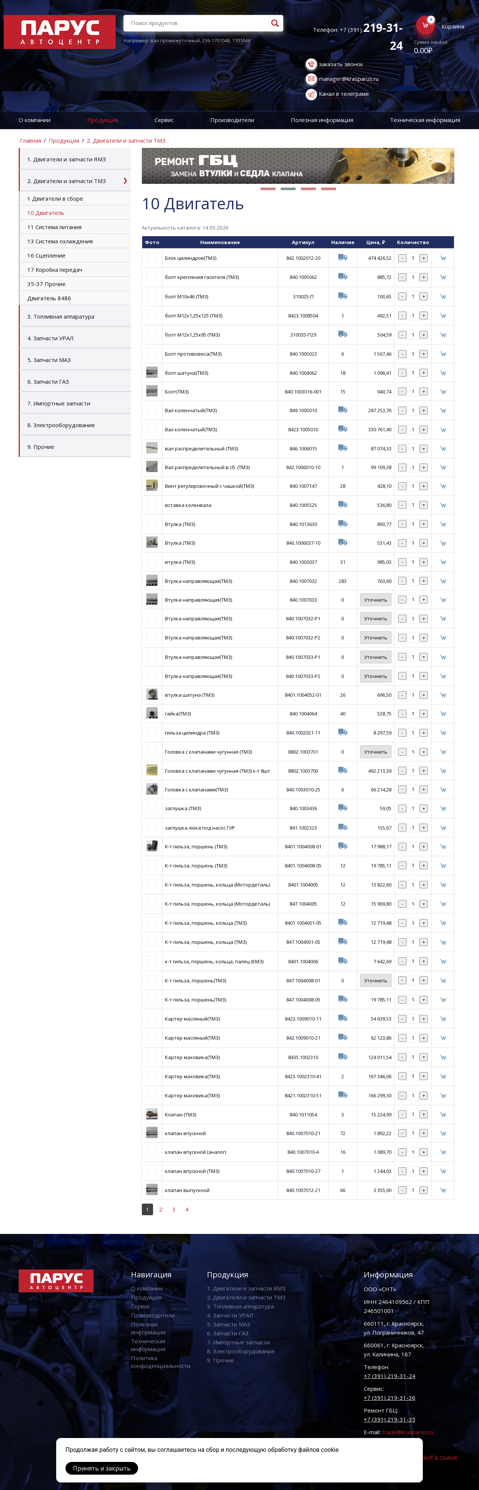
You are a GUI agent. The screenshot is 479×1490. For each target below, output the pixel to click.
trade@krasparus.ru (407, 1432)
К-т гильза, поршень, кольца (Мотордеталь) (217, 884)
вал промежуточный (175, 40)
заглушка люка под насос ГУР (200, 827)
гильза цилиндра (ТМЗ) (192, 732)
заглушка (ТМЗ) (183, 808)
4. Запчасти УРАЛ (50, 338)
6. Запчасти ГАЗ (48, 381)
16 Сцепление (46, 255)
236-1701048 (216, 40)
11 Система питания (54, 227)
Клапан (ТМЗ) (180, 1114)
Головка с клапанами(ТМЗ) (196, 789)
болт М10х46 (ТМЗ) (186, 296)
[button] (268, 189)
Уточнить (375, 599)
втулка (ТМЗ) (180, 562)
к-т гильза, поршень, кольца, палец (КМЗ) (214, 961)
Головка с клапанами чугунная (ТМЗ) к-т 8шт (217, 770)
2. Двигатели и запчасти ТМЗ (126, 140)
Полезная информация (322, 120)
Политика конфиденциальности (160, 1361)
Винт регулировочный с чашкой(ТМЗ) (209, 486)
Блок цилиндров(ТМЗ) (190, 258)
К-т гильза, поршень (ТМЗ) (196, 846)
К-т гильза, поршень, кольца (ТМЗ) (206, 922)
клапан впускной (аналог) (195, 1152)
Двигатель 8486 (49, 298)
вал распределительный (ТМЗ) (201, 448)
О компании (35, 120)
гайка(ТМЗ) (178, 713)
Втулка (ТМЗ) (180, 524)
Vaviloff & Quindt (435, 1457)
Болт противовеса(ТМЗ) (193, 353)
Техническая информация (148, 1345)
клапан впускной (185, 1133)
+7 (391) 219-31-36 (389, 1397)
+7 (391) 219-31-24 (389, 1376)
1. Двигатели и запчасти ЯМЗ (66, 159)
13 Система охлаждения (60, 241)
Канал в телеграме (344, 93)
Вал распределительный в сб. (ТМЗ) (207, 467)
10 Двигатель (45, 212)
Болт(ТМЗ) (177, 391)
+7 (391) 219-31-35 (389, 1419)
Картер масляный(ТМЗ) (192, 1018)
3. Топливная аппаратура (60, 316)
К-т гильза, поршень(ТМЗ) (195, 980)
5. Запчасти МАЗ (49, 360)
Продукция (102, 120)
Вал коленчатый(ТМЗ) (191, 410)
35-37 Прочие (46, 284)
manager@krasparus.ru (349, 78)
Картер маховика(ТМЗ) (192, 1057)
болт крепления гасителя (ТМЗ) (202, 277)
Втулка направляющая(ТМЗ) (198, 581)
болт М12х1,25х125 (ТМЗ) (193, 315)
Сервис (164, 120)
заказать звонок (341, 64)
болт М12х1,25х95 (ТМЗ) (192, 334)
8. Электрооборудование (61, 425)
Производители (232, 120)
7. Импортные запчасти (58, 403)
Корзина (453, 26)
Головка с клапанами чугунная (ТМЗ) (208, 751)
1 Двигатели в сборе (55, 198)
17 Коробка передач (54, 269)
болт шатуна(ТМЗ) (186, 373)
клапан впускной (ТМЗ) (192, 1171)
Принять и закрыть (102, 1468)
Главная (30, 140)
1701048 (241, 40)
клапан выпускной (187, 1190)
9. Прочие (40, 446)
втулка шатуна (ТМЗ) (189, 694)
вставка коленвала (188, 505)
